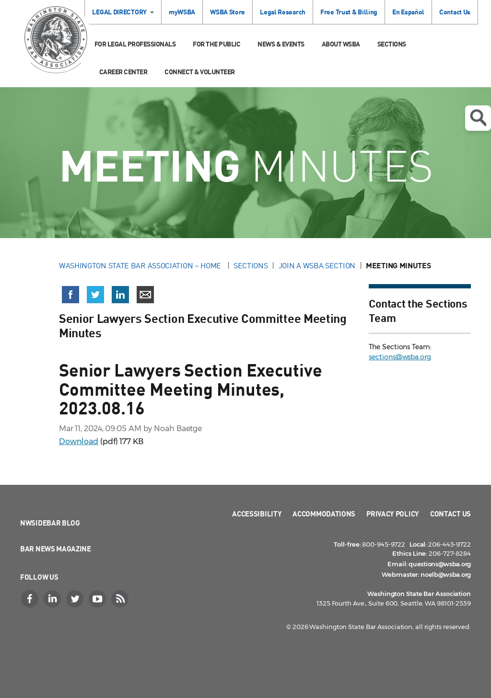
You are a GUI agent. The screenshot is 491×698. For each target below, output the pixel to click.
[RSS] (120, 598)
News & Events (280, 44)
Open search (478, 117)
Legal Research (282, 12)
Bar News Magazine (55, 548)
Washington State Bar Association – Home (141, 265)
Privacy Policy (392, 513)
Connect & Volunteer (199, 72)
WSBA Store (227, 12)
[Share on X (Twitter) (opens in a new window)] (95, 294)
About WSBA (341, 44)
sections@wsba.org (400, 357)
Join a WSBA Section (317, 265)
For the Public (216, 44)
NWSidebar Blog (50, 522)
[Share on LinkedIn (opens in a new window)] (120, 294)
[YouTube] (98, 598)
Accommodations (323, 513)
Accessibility (256, 513)
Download (78, 441)
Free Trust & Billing (348, 12)
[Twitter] (75, 598)
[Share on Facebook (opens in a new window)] (70, 294)
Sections (391, 44)
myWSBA (182, 12)
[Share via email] (145, 294)
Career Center (123, 72)
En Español (408, 12)
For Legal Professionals (135, 44)
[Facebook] (30, 598)
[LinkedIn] (53, 598)
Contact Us (454, 12)
